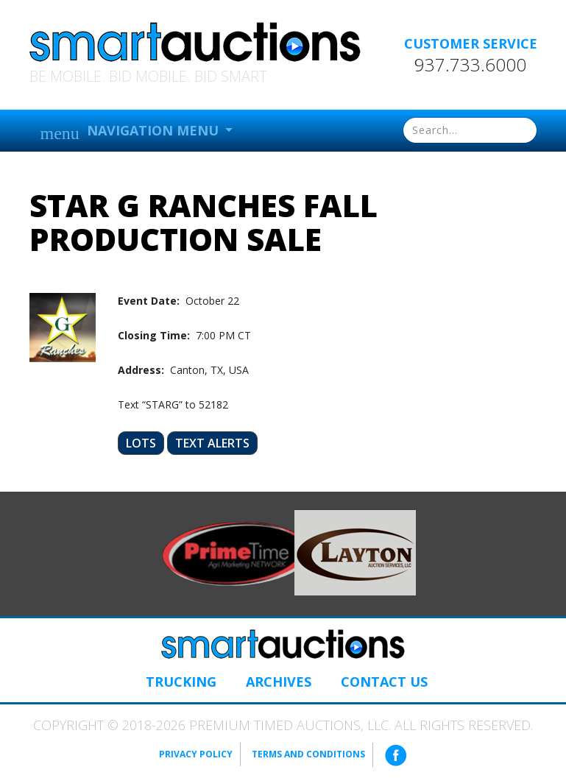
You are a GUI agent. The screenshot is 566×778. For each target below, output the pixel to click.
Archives (278, 681)
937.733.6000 (470, 64)
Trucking (181, 681)
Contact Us (384, 681)
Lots (141, 443)
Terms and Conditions (308, 754)
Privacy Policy (196, 754)
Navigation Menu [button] (131, 132)
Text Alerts (212, 443)
